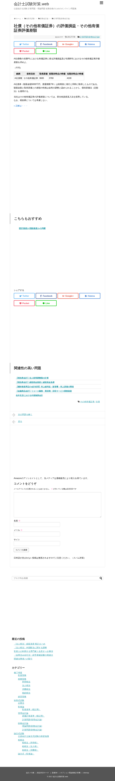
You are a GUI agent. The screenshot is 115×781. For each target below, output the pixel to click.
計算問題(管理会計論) (32, 720)
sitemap (86, 773)
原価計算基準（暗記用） (33, 716)
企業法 (21, 703)
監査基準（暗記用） (31, 709)
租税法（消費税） (30, 750)
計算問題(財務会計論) (90, 37)
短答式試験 (19, 700)
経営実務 (22, 697)
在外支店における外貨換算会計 (29, 395)
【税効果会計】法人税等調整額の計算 (32, 378)
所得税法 (26, 682)
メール (18, 530)
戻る (17, 422)
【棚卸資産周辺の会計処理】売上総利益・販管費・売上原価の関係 (45, 387)
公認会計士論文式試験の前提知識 (33, 736)
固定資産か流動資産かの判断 (32, 228)
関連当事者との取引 (23, 659)
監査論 (21, 707)
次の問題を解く (22, 415)
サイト (17, 540)
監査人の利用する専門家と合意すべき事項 (33, 651)
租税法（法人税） (30, 746)
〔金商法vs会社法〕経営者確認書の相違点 (33, 655)
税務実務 (22, 679)
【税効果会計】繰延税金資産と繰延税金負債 (35, 382)
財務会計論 (23, 723)
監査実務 (22, 675)
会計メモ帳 (30, 773)
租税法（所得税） (30, 743)
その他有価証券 (87, 402)
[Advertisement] (57, 136)
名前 (17, 521)
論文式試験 (19, 733)
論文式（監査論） (26, 754)
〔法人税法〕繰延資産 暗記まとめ (29, 644)
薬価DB (55, 773)
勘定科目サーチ (43, 773)
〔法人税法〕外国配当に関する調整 (30, 648)
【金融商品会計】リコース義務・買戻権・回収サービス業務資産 (44, 391)
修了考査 (18, 673)
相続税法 (26, 693)
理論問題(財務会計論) (32, 726)
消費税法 (26, 689)
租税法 (21, 740)
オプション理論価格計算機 (70, 773)
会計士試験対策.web (31, 4)
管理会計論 (23, 713)
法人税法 (26, 685)
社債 (98, 402)
